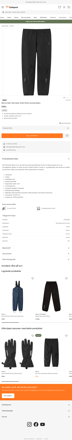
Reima (12, 26)
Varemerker (5, 26)
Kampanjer (62, 18)
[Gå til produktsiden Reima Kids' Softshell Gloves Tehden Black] (18, 354)
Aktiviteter (43, 18)
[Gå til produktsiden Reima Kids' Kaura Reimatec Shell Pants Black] (51, 354)
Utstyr (16, 18)
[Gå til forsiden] (11, 7)
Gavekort (53, 18)
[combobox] (36, 12)
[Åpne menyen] (2, 7)
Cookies (46, 439)
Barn (35, 18)
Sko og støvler (26, 18)
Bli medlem (8, 396)
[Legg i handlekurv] (32, 135)
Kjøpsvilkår (39, 439)
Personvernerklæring (29, 439)
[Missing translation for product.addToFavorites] (67, 135)
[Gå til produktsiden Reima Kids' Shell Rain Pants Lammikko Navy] (18, 296)
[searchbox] (38, 12)
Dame (9, 18)
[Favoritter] (59, 7)
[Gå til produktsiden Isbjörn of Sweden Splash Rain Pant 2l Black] (51, 296)
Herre (2, 18)
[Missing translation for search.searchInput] (3, 12)
